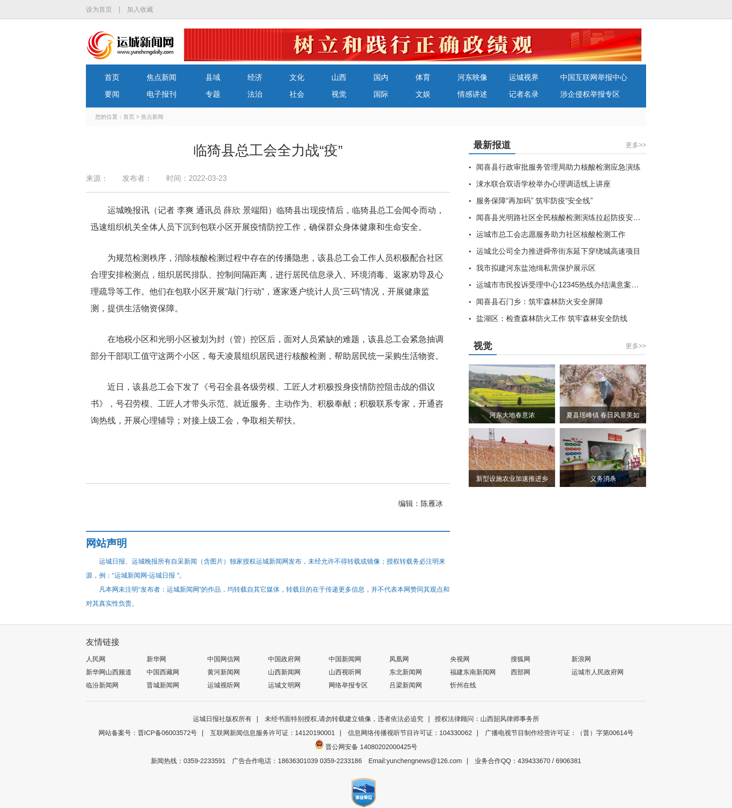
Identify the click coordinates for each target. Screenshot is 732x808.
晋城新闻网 (163, 685)
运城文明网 (284, 685)
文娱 (422, 94)
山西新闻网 (284, 672)
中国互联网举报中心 (593, 77)
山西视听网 (345, 672)
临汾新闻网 (102, 685)
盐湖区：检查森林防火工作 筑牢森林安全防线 (551, 318)
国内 (380, 77)
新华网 (156, 659)
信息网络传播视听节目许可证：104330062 (410, 732)
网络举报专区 (348, 685)
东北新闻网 (405, 672)
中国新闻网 (345, 659)
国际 (380, 94)
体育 (422, 77)
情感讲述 (472, 94)
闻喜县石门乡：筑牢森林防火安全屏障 (539, 302)
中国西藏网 (163, 672)
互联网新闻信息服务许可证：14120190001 (272, 732)
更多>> (636, 145)
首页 (112, 77)
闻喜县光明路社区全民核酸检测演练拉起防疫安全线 (562, 218)
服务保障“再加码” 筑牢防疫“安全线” (534, 201)
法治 (254, 94)
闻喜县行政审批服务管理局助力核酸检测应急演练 (558, 167)
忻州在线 (463, 685)
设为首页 (99, 9)
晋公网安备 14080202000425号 (366, 747)
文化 (296, 77)
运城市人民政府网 (597, 672)
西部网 (520, 672)
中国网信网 (223, 659)
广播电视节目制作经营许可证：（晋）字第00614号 (559, 732)
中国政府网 (284, 659)
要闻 (112, 94)
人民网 (96, 659)
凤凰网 (399, 659)
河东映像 (472, 77)
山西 (338, 77)
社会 (296, 94)
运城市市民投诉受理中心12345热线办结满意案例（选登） (572, 285)
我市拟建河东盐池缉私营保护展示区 (536, 268)
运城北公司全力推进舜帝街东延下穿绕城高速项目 (558, 251)
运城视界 (524, 77)
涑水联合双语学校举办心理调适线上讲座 (543, 184)
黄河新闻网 (223, 672)
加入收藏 (140, 9)
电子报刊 (161, 94)
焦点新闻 (161, 77)
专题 (212, 94)
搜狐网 (520, 659)
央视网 (460, 659)
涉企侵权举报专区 (590, 94)
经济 (254, 77)
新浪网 (581, 659)
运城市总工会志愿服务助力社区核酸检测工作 (551, 234)
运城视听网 (223, 685)
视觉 (338, 94)
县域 (212, 77)
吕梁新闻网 (405, 685)
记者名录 (524, 94)
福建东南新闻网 (473, 672)
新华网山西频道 (109, 672)
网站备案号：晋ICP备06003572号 (148, 732)
